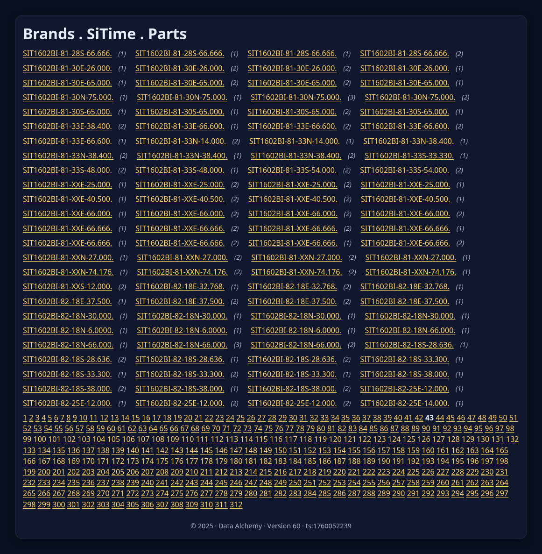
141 (147, 450)
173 (132, 461)
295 (472, 493)
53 (37, 428)
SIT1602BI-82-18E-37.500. (67, 301)
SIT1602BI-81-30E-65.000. (67, 83)
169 (73, 461)
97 (499, 428)
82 (342, 428)
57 (79, 428)
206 (132, 472)
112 (217, 439)
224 (398, 472)
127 (438, 439)
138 (103, 450)
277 (206, 493)
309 (191, 504)
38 (377, 417)
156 (369, 450)
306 (147, 504)
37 (366, 417)
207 (147, 472)
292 (428, 493)
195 (457, 461)
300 (58, 504)
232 (29, 482)
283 (295, 493)
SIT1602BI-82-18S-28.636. (409, 345)
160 (428, 450)
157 (383, 450)
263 (487, 482)
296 (487, 493)
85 (373, 428)
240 (147, 482)
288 (369, 493)
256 (383, 482)
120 (335, 439)
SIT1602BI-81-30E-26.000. (67, 68)
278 (221, 493)
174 (147, 461)
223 (383, 472)
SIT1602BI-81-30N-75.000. (68, 97)
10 (83, 417)
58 (90, 428)
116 (276, 439)
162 (457, 450)
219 (324, 472)
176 (176, 461)
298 (29, 504)
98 (510, 428)
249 (280, 482)
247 (251, 482)
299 (44, 504)
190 (383, 461)
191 (398, 461)
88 (405, 428)
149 (265, 450)
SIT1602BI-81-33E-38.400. (67, 126)
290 (398, 493)
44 (440, 417)
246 (236, 482)
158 (398, 450)
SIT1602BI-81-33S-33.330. (409, 155)
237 (103, 482)
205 (118, 472)
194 (442, 461)
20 (188, 417)
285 (324, 493)
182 (265, 461)
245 (221, 482)
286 (339, 493)
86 (384, 428)
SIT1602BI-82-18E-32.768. (180, 286)
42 (419, 417)
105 (113, 439)
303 (103, 504)
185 (309, 461)
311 (221, 504)
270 (103, 493)
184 (295, 461)
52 (27, 428)
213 (236, 472)
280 (251, 493)
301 (73, 504)
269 (88, 493)
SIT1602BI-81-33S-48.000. (67, 170)
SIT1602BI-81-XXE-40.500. (67, 199)
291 (413, 493)
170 (88, 461)
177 (191, 461)
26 (251, 417)
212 (221, 472)
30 (293, 417)
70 (216, 428)
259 (428, 482)
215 (265, 472)
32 (314, 417)
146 (221, 450)
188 (354, 461)
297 (502, 493)
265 (29, 493)
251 (309, 482)
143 (176, 450)
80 (321, 428)
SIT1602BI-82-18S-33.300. (404, 359)
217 (295, 472)
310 (206, 504)
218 (309, 472)
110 (187, 439)
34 (335, 417)
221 (354, 472)
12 (104, 417)
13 (114, 417)
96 (489, 428)
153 (324, 450)
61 (121, 428)
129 (468, 439)
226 (428, 472)
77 (289, 428)
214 (251, 472)
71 (226, 428)
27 (261, 417)
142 (162, 450)
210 (191, 472)
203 (88, 472)
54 (48, 428)
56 (69, 428)
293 (442, 493)
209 (176, 472)
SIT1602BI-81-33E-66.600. (180, 126)
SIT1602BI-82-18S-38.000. (404, 374)
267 (58, 493)
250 (295, 482)
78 (300, 428)
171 (103, 461)
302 (88, 504)
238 (118, 482)
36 (356, 417)
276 (191, 493)
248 (265, 482)
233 (44, 482)
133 (29, 450)
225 (413, 472)
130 (483, 439)
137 (88, 450)
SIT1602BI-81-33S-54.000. (292, 170)
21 (198, 417)
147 (236, 450)
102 (69, 439)
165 (502, 450)
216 (280, 472)
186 (324, 461)
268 (73, 493)
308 (176, 504)
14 (125, 417)
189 (369, 461)
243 (191, 482)
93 (457, 428)
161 (442, 450)
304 (118, 504)
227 (442, 472)
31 (303, 417)
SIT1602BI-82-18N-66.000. (410, 330)
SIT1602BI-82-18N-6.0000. (68, 330)
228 (457, 472)
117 (290, 439)
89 (415, 428)
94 (468, 428)
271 (118, 493)
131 (497, 439)
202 (73, 472)
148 (251, 450)
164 (487, 450)
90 (426, 428)
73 (247, 428)
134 (44, 450)
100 (39, 439)
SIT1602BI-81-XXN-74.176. (68, 272)
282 (280, 493)
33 (324, 417)
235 (73, 482)
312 (236, 504)
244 (206, 482)
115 (261, 439)
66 (174, 428)
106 (128, 439)
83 (352, 428)
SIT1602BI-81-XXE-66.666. (67, 228)
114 (246, 439)
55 (58, 428)
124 (394, 439)
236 (88, 482)
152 (309, 450)
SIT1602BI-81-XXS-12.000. (67, 286)
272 (132, 493)
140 (132, 450)
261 (457, 482)
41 (408, 417)
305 (132, 504)
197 (487, 461)
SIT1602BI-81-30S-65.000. (67, 112)
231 (502, 472)
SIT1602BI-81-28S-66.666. (67, 53)
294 (457, 493)
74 (258, 428)
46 (461, 417)
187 (339, 461)
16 (146, 417)
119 (320, 439)
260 (442, 482)
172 (118, 461)
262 (472, 482)
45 (450, 417)
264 (502, 482)
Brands (49, 33)
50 (503, 417)
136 (73, 450)
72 (237, 428)
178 (206, 461)
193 (428, 461)
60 (111, 428)
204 (103, 472)
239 (132, 482)
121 (350, 439)
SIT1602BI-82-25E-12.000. (404, 389)
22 (209, 417)
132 (512, 439)
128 (453, 439)
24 (230, 417)
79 (310, 428)
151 (295, 450)
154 (339, 450)
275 (176, 493)
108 (158, 439)
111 (202, 439)
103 (83, 439)
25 (240, 417)
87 (394, 428)
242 (176, 482)
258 (413, 482)
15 (135, 417)
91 (436, 428)
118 (305, 439)
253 (339, 482)
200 (44, 472)
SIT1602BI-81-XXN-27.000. (68, 257)
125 (409, 439)
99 (27, 439)
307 (162, 504)
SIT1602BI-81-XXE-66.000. (67, 213)
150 (280, 450)
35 (345, 417)
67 (184, 428)
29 (282, 417)
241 (162, 482)
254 (354, 482)
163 (472, 450)
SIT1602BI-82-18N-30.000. (68, 316)
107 (143, 439)
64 (153, 428)
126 (423, 439)
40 (398, 417)
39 (387, 417)
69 (205, 428)
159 (413, 450)
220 (339, 472)
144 (191, 450)
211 (206, 472)
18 (167, 417)
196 (472, 461)
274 (162, 493)
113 (231, 439)
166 (29, 461)
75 (268, 428)
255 (369, 482)
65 (163, 428)
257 (398, 482)
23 (219, 417)
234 (58, 482)
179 (221, 461)
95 (478, 428)
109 (172, 439)
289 (383, 493)
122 (365, 439)
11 (93, 417)
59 (100, 428)
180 (236, 461)
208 (162, 472)
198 (502, 461)
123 (379, 439)
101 (54, 439)
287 (354, 493)
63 (142, 428)
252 (324, 482)
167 (44, 461)
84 (363, 428)
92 (447, 428)
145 (206, 450)
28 (272, 417)
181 (251, 461)
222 (369, 472)
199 (29, 472)
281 (265, 493)
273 (147, 493)
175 (162, 461)
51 (513, 417)
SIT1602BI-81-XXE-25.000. (67, 184)
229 (472, 472)
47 (471, 417)
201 (58, 472)
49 (492, 417)
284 (309, 493)
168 (58, 461)
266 (44, 493)
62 (132, 428)
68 (195, 428)
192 (413, 461)
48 (482, 417)
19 (177, 417)
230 (487, 472)
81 (331, 428)
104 (98, 439)
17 (156, 417)
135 (58, 450)
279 (236, 493)
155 (354, 450)
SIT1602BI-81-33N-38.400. (408, 141)
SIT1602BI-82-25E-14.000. (405, 403)
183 (280, 461)
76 (279, 428)
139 (118, 450)
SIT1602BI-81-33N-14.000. (180, 141)
